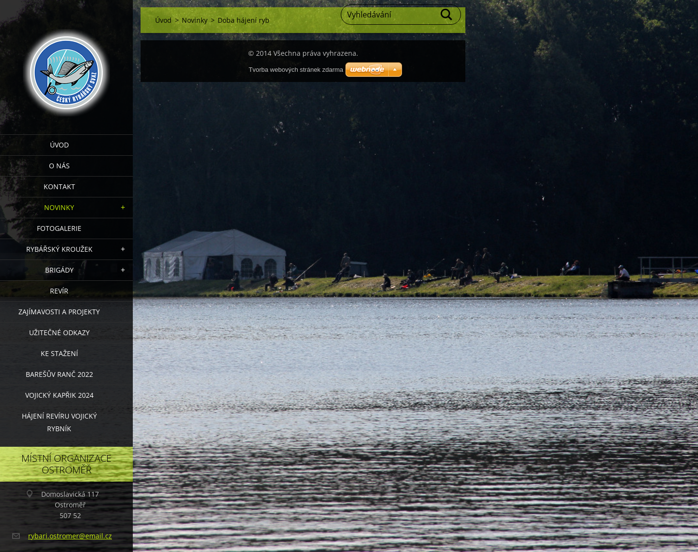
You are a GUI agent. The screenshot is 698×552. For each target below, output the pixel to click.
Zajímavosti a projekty (59, 311)
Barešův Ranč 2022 (59, 374)
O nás (59, 165)
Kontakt (59, 186)
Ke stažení (59, 353)
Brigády (59, 270)
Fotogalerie (59, 228)
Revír (59, 290)
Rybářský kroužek (59, 249)
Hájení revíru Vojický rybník (59, 422)
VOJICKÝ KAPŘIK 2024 (59, 395)
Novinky (59, 207)
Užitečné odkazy (59, 332)
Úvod (59, 144)
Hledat (447, 14)
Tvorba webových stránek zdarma (296, 69)
